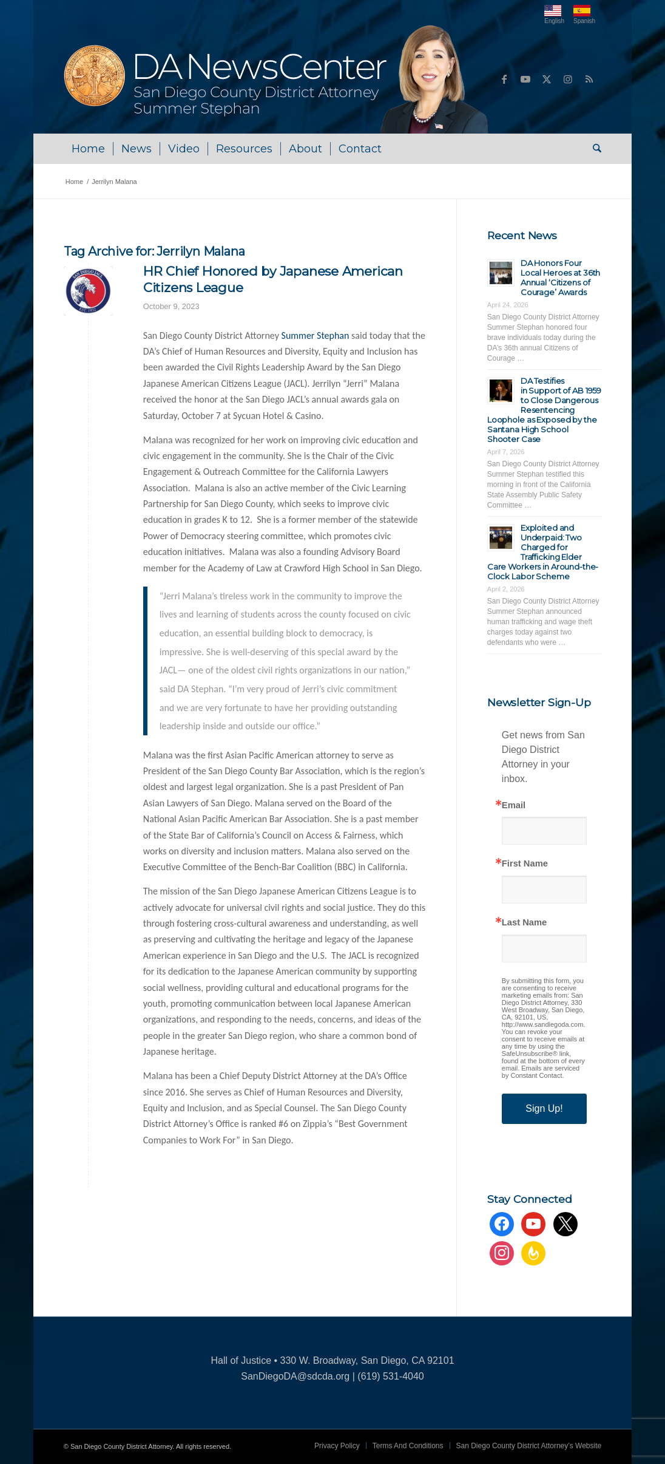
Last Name (524, 922)
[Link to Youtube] (525, 79)
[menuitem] (88, 149)
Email (513, 805)
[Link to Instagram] (568, 79)
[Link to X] (547, 79)
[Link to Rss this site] (589, 79)
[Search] (593, 149)
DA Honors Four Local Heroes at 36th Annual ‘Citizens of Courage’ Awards (560, 277)
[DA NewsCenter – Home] (277, 79)
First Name (525, 863)
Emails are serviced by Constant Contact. (540, 1071)
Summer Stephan (315, 335)
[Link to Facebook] (504, 79)
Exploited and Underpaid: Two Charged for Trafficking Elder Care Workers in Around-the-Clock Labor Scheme (543, 552)
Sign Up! (543, 1108)
